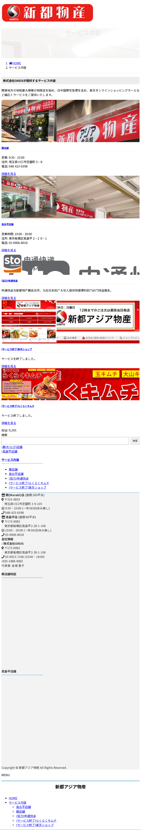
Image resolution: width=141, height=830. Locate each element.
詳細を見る (8, 173)
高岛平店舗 (7, 224)
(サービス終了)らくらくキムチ (17, 406)
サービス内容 (10, 459)
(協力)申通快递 (9, 280)
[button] (70, 447)
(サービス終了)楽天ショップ (16, 349)
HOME (13, 798)
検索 (4, 435)
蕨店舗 (5, 148)
